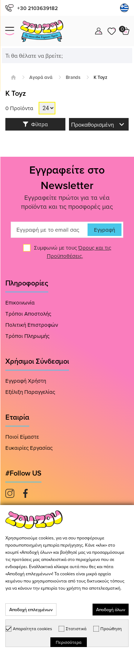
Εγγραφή (104, 229)
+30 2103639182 (31, 8)
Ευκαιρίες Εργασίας (29, 448)
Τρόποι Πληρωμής (27, 336)
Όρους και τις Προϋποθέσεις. (79, 252)
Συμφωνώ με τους (72, 252)
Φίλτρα (35, 124)
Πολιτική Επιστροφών (31, 325)
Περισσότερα (68, 642)
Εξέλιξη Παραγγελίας (30, 392)
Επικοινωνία (20, 302)
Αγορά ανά (41, 77)
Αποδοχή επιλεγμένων (31, 610)
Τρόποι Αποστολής (28, 313)
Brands (73, 77)
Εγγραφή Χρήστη (25, 380)
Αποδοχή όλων (110, 610)
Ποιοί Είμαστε (22, 436)
